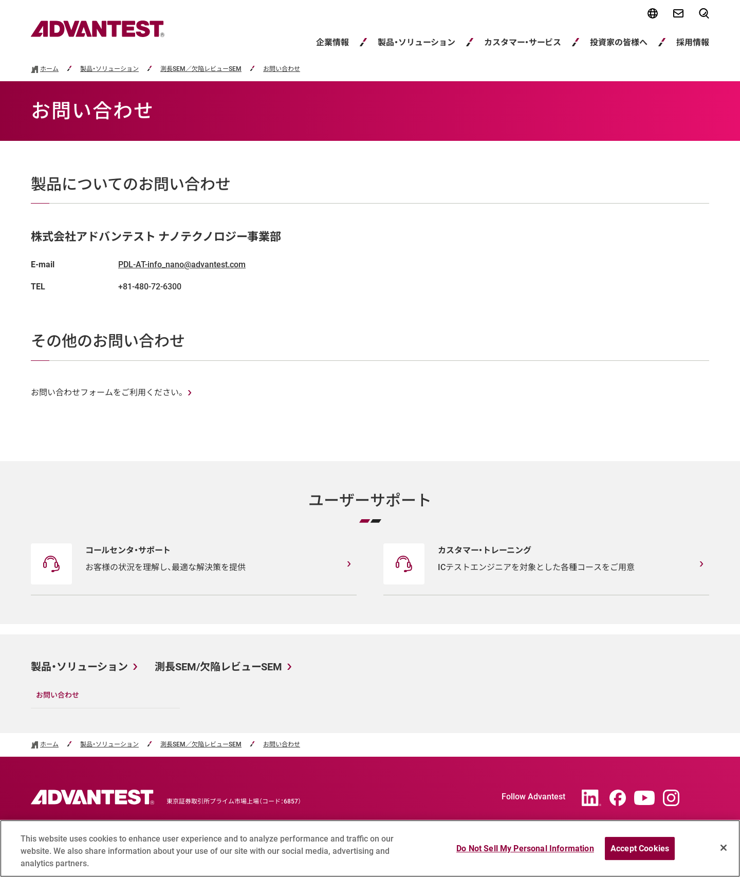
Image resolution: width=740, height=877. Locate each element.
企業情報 (332, 42)
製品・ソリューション (416, 42)
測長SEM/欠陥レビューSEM (218, 667)
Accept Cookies (639, 852)
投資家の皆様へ (618, 42)
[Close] (723, 852)
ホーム (49, 69)
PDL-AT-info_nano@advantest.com (182, 264)
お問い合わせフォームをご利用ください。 (107, 392)
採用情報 (692, 42)
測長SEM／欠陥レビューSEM (201, 69)
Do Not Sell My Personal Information (525, 852)
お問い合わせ (281, 69)
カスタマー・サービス (522, 42)
